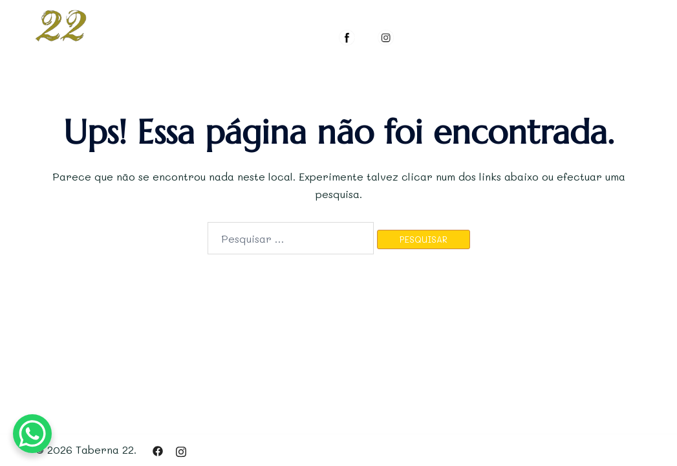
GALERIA (491, 11)
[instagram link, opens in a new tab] (181, 449)
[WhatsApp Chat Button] (32, 433)
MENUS (430, 11)
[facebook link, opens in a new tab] (158, 449)
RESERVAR (562, 11)
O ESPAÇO (365, 11)
